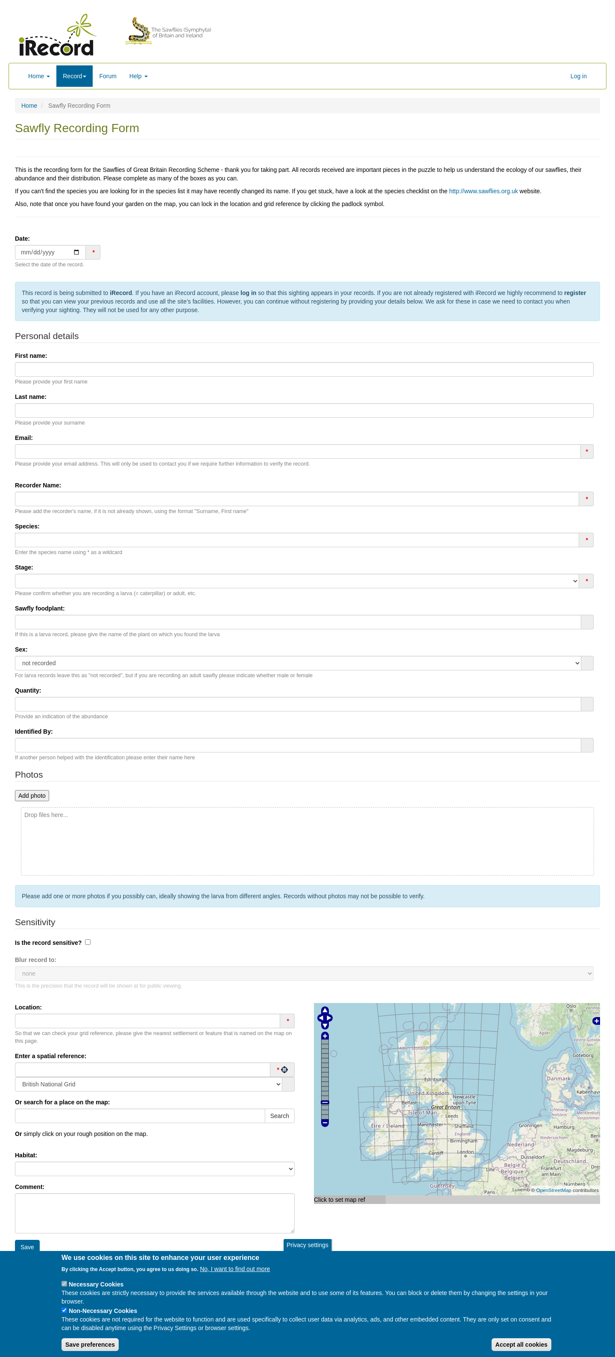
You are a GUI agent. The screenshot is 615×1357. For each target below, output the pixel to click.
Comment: (29, 1186)
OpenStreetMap (553, 1190)
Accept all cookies (521, 1345)
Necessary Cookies (96, 1284)
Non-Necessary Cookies (103, 1311)
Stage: (24, 567)
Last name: (31, 396)
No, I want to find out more (235, 1269)
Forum (107, 76)
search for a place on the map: (62, 1102)
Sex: (21, 649)
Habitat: (26, 1155)
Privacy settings (307, 1245)
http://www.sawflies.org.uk (483, 191)
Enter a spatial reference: (50, 1056)
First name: (31, 355)
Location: (28, 1007)
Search (279, 1115)
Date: (22, 238)
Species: (27, 526)
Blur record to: (35, 959)
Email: (24, 437)
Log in (579, 76)
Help (138, 76)
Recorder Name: (38, 485)
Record (74, 76)
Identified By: (34, 731)
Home (39, 76)
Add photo (32, 795)
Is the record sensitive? (48, 942)
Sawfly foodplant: (40, 608)
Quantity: (28, 690)
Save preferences (90, 1345)
